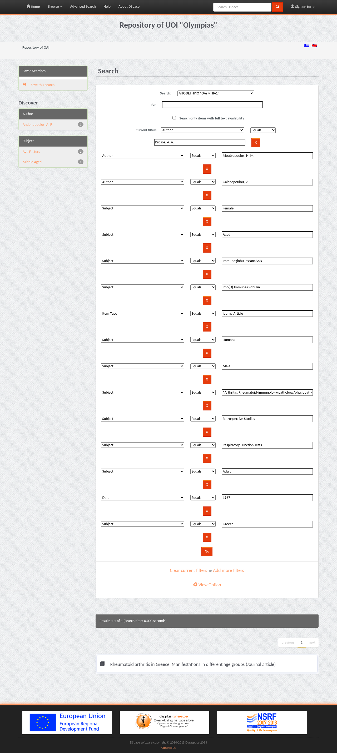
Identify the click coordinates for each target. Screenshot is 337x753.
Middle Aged (32, 162)
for (153, 104)
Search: (165, 93)
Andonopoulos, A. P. (38, 124)
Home (33, 6)
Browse (55, 6)
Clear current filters (188, 570)
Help (107, 6)
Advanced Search (83, 6)
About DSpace (129, 6)
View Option (207, 585)
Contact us (168, 748)
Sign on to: (303, 6)
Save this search (38, 85)
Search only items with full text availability (208, 118)
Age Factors (31, 151)
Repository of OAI (35, 47)
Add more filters (228, 570)
